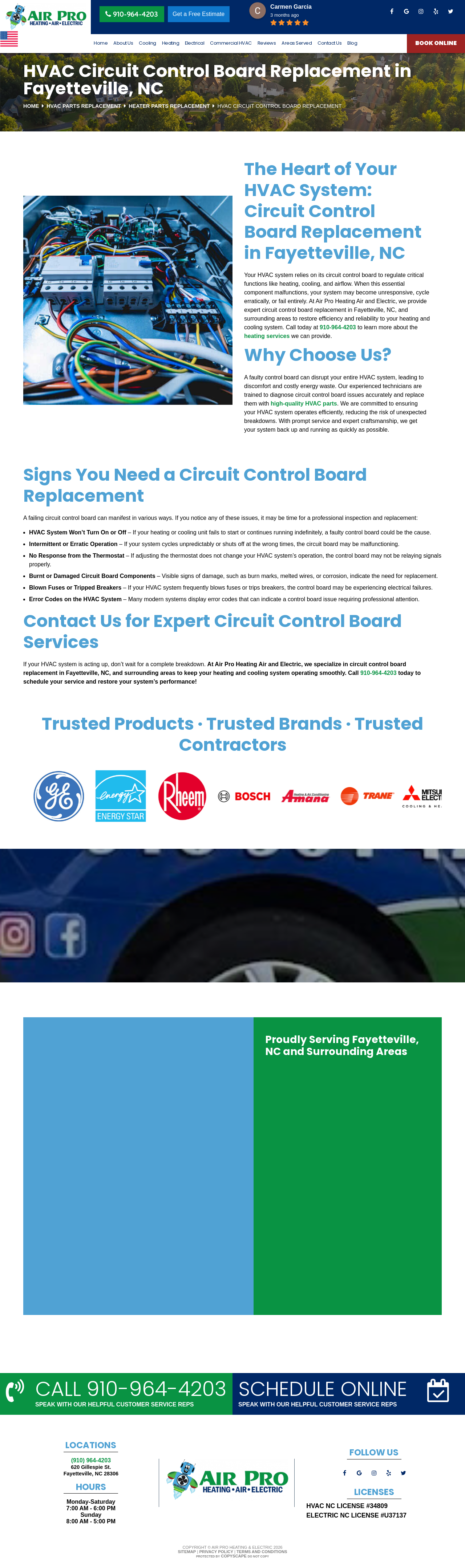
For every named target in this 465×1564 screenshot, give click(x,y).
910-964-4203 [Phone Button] (131, 14)
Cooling (147, 43)
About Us (123, 43)
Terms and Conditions (261, 1551)
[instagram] (421, 11)
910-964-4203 (338, 327)
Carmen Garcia (291, 7)
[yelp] (436, 11)
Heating (170, 43)
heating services (267, 336)
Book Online (436, 43)
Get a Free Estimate (199, 14)
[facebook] (391, 11)
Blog (352, 43)
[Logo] (45, 16)
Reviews (267, 43)
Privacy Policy (216, 1551)
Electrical (194, 43)
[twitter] (450, 11)
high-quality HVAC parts (304, 403)
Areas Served (297, 43)
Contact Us (329, 43)
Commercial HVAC (231, 43)
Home (101, 43)
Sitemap (187, 1551)
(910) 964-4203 (91, 1460)
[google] (406, 11)
